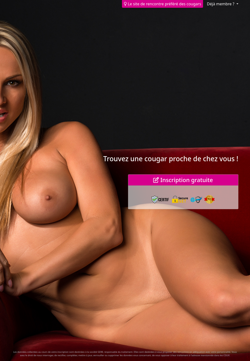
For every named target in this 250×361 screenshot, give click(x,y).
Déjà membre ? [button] (221, 4)
